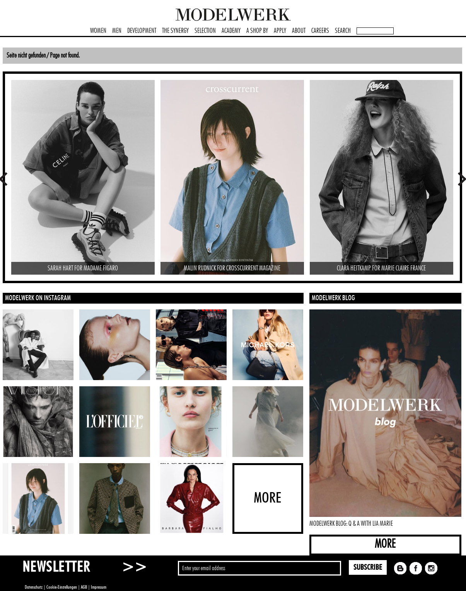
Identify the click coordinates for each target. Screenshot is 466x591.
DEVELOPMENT (141, 30)
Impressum (98, 587)
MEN (116, 30)
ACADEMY (231, 30)
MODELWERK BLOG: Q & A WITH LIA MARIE (351, 523)
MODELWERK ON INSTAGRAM (38, 298)
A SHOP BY (257, 30)
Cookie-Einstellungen (61, 587)
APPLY (280, 30)
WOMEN (98, 30)
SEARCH (343, 30)
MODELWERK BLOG (333, 298)
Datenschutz (34, 587)
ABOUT (299, 30)
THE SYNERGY (175, 30)
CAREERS (320, 30)
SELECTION (205, 30)
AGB (84, 587)
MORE (385, 544)
